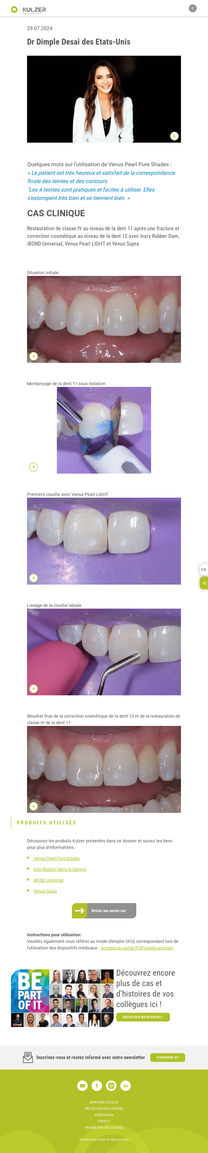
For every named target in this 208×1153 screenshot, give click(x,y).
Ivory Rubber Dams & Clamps (60, 869)
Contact (104, 1121)
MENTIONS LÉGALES (104, 1102)
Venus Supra (45, 891)
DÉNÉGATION (104, 1115)
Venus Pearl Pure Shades (57, 858)
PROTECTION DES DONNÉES (104, 1109)
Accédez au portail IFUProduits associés (137, 947)
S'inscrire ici (168, 1058)
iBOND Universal (48, 880)
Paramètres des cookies (104, 1128)
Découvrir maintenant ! (143, 1017)
